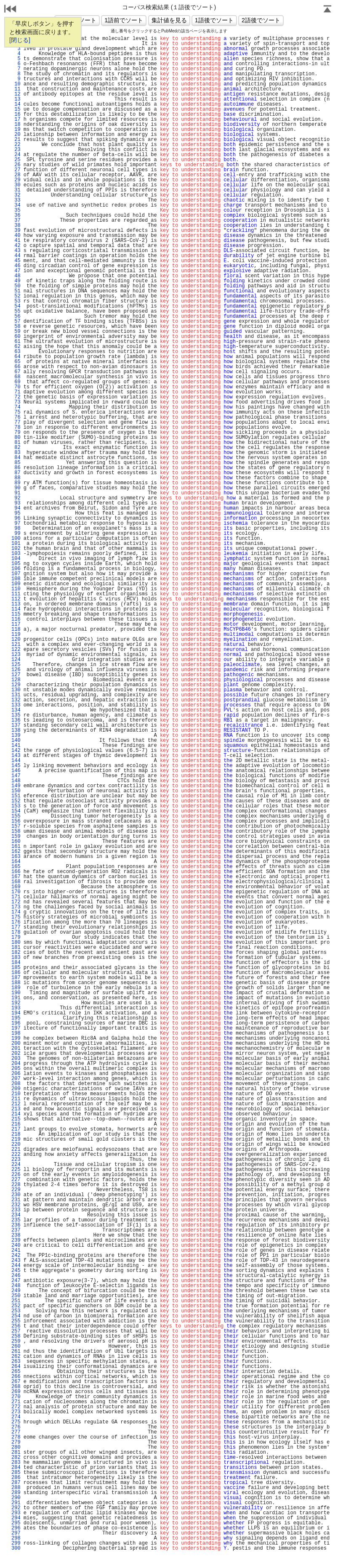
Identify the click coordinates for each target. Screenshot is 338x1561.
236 (16, 1225)
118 (16, 629)
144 (16, 761)
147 (16, 776)
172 (16, 902)
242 (16, 1255)
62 (16, 347)
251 (16, 1301)
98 (16, 528)
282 (16, 1457)
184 (16, 963)
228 (16, 1185)
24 (16, 155)
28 (16, 175)
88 (16, 478)
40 (16, 236)
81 (16, 443)
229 (16, 1190)
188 (16, 983)
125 (16, 665)
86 (16, 468)
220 (16, 1144)
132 (16, 700)
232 (16, 1205)
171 (16, 897)
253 (16, 1311)
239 (16, 1240)
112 (16, 599)
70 (16, 387)
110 (16, 589)
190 (16, 993)
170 (16, 892)
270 (16, 1397)
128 (16, 680)
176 (16, 922)
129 (16, 685)
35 (16, 210)
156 (16, 821)
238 (16, 1235)
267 (16, 1382)
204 (16, 1064)
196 (16, 1023)
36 (16, 215)
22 (16, 145)
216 (16, 1124)
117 (16, 624)
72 (16, 397)
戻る (10, 9)
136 (16, 720)
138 (16, 730)
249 (16, 1291)
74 (16, 407)
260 (16, 1346)
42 (16, 246)
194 (16, 1013)
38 (16, 225)
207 (16, 1079)
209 (16, 1089)
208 (16, 1084)
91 (16, 493)
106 (16, 569)
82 (16, 448)
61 (16, 342)
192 (16, 1003)
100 (16, 539)
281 (16, 1452)
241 (16, 1250)
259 (16, 1341)
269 (16, 1392)
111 (16, 594)
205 (16, 1069)
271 (16, 1402)
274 (16, 1417)
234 (16, 1215)
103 (16, 554)
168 (16, 882)
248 (16, 1286)
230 (16, 1195)
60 (16, 337)
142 (16, 751)
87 (16, 473)
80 (16, 438)
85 (16, 463)
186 (16, 973)
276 (16, 1427)
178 (16, 932)
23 (16, 150)
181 (16, 947)
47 (16, 271)
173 (16, 907)
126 (16, 670)
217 (16, 1129)
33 (16, 200)
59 (16, 331)
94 (16, 508)
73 (16, 402)
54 (16, 306)
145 (16, 766)
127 (16, 675)
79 (16, 432)
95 (16, 513)
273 (16, 1412)
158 (16, 831)
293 (16, 1513)
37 (16, 220)
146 (16, 771)
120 (16, 639)
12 (16, 94)
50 (16, 286)
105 (16, 564)
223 (16, 1160)
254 (16, 1316)
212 (16, 1104)
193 (16, 1008)
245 (16, 1271)
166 (16, 872)
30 (16, 185)
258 (16, 1336)
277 (16, 1432)
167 (16, 877)
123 (16, 655)
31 (16, 190)
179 (16, 937)
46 (16, 266)
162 (16, 852)
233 (16, 1210)
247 (16, 1281)
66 (16, 367)
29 (16, 180)
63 (16, 352)
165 (16, 867)
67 (16, 372)
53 (16, 301)
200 (16, 1043)
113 (16, 604)
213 (16, 1109)
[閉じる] (19, 40)
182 (16, 953)
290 (16, 1498)
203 (16, 1059)
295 (16, 1523)
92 (16, 498)
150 (16, 791)
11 (16, 89)
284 (16, 1468)
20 (16, 135)
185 (16, 968)
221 (16, 1149)
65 (16, 362)
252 (16, 1306)
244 (16, 1266)
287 (16, 1483)
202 (16, 1054)
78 (16, 427)
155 (16, 816)
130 (16, 690)
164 (16, 862)
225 (16, 1170)
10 (16, 84)
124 (16, 660)
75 (16, 412)
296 (16, 1528)
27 (16, 170)
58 (16, 326)
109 (16, 584)
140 (16, 740)
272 (16, 1407)
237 (16, 1230)
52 (16, 296)
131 (16, 695)
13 (16, 99)
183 (16, 958)
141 (16, 746)
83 (16, 453)
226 (16, 1175)
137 (16, 725)
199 (16, 1038)
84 (16, 458)
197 (16, 1028)
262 (16, 1356)
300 (16, 1548)
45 (16, 261)
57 (16, 321)
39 (16, 231)
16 (16, 114)
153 (16, 806)
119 (16, 634)
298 (16, 1538)
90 (16, 488)
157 (16, 826)
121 (16, 645)
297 (16, 1533)
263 (16, 1362)
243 (16, 1261)
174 (16, 912)
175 (16, 917)
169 (16, 887)
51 (16, 291)
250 (16, 1296)
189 (16, 988)
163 (16, 857)
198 (16, 1033)
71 (16, 392)
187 (16, 978)
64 (16, 357)
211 (16, 1099)
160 (16, 841)
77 (16, 422)
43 (16, 251)
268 (16, 1387)
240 (16, 1245)
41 (16, 241)
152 (16, 801)
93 (16, 503)
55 (16, 311)
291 (16, 1503)
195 (16, 1018)
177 (16, 927)
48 (16, 276)
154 (16, 811)
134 (16, 710)
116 (16, 619)
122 (16, 650)
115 (16, 614)
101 (16, 544)
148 (16, 781)
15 (16, 109)
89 (16, 483)
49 (16, 281)
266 (16, 1377)
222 (16, 1154)
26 (16, 165)
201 (16, 1048)
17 (16, 119)
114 (16, 609)
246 (16, 1276)
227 (16, 1180)
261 (16, 1351)
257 (16, 1331)
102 (16, 549)
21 (16, 140)
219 (16, 1139)
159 (16, 836)
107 (16, 574)
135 (16, 715)
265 (16, 1372)
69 (16, 382)
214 (16, 1114)
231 (16, 1200)
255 (16, 1321)
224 (16, 1165)
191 (16, 998)
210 (16, 1094)
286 (16, 1478)
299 (16, 1543)
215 (16, 1119)
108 (16, 579)
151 (16, 796)
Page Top (327, 9)
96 (16, 518)
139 (16, 735)
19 (16, 130)
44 (16, 256)
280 (16, 1447)
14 (16, 104)
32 (16, 195)
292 (16, 1508)
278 (16, 1437)
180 (16, 942)
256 (16, 1326)
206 (16, 1074)
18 (16, 124)
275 (16, 1422)
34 (16, 205)
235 (16, 1220)
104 (16, 559)
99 (16, 533)
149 (16, 786)
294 (16, 1518)
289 (16, 1493)
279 (16, 1442)
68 (16, 377)
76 (16, 417)
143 (16, 756)
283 (16, 1462)
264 (16, 1367)
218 (16, 1134)
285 (16, 1473)
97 (16, 523)
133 (16, 705)
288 (16, 1488)
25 (16, 160)
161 (16, 847)
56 (16, 316)
